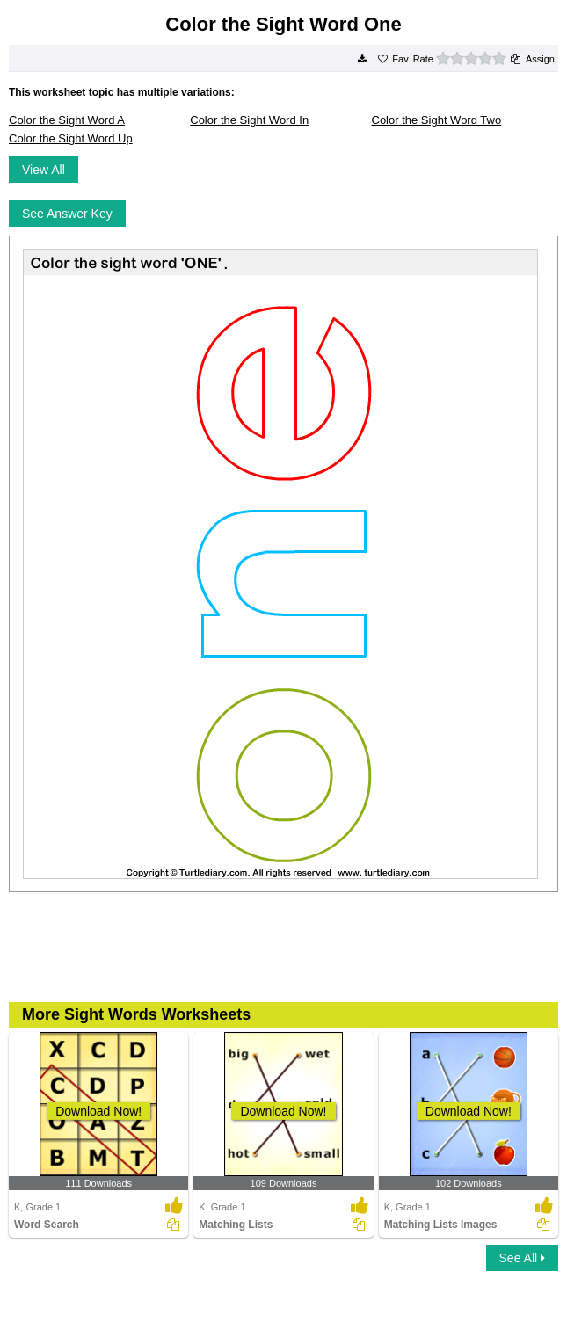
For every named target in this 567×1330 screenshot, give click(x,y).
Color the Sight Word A (67, 120)
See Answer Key (67, 214)
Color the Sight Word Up (71, 138)
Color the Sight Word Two (437, 120)
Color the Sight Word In (249, 120)
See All (522, 1258)
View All (43, 170)
